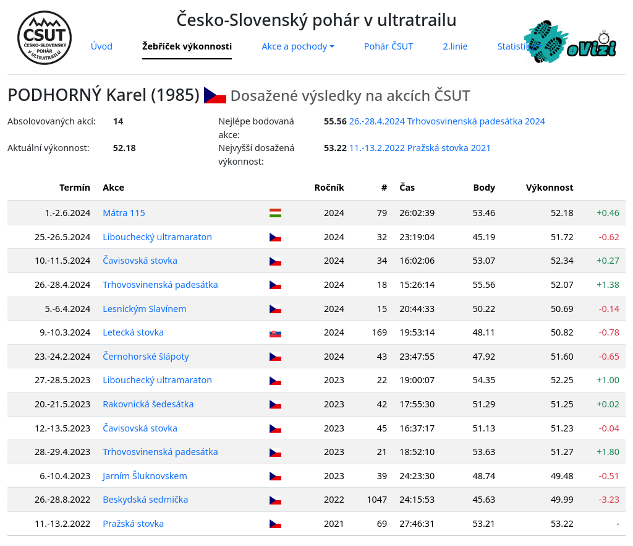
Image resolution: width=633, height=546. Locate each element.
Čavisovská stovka (140, 260)
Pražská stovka (133, 523)
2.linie (455, 46)
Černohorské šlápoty (146, 356)
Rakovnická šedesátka (148, 404)
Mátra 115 (124, 213)
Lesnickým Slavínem (144, 308)
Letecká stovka (133, 332)
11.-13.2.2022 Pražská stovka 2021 (420, 148)
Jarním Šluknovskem (145, 476)
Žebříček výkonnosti (187, 46)
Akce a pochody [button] (294, 46)
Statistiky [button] (516, 46)
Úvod (102, 46)
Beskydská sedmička (145, 499)
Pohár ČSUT (389, 46)
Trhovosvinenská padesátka (160, 284)
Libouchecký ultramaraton (157, 237)
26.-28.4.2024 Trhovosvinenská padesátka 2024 (447, 121)
